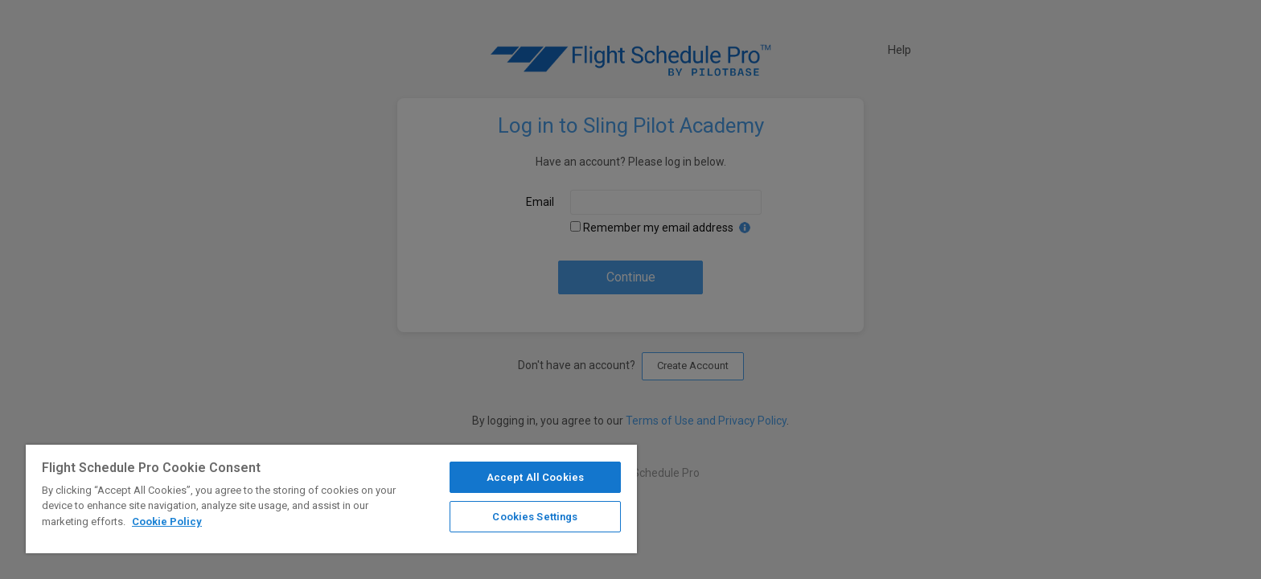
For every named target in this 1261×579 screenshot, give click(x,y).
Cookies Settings (534, 517)
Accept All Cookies (535, 477)
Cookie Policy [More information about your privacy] (167, 521)
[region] (331, 499)
